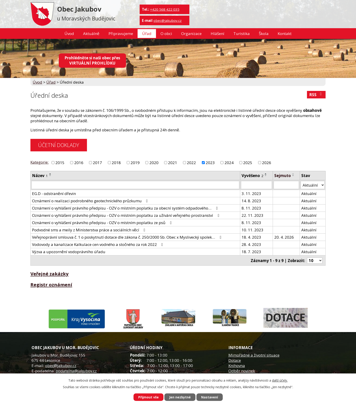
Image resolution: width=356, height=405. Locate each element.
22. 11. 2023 (252, 215)
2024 (229, 162)
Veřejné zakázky (49, 273)
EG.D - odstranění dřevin (54, 193)
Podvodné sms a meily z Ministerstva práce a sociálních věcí (89, 229)
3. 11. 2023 (251, 193)
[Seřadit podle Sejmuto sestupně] (293, 176)
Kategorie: (39, 162)
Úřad (146, 33)
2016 (78, 162)
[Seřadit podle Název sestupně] (50, 176)
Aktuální (308, 193)
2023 (210, 162)
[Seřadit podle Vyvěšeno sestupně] (265, 176)
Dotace (234, 360)
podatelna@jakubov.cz (76, 370)
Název (40, 175)
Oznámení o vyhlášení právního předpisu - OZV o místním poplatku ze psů (102, 222)
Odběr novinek (241, 370)
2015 (59, 162)
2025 (247, 162)
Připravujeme (121, 33)
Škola (264, 33)
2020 (153, 162)
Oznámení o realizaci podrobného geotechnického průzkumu (90, 200)
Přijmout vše (148, 397)
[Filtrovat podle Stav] (313, 185)
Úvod (69, 33)
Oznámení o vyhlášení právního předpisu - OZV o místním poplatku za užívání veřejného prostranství (126, 215)
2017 (97, 162)
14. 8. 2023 (251, 200)
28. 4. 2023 (251, 244)
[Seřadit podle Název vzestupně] (50, 174)
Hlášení (217, 33)
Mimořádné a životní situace (253, 355)
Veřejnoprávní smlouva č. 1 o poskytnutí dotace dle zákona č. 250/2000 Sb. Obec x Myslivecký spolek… (127, 237)
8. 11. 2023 (251, 208)
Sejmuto (282, 175)
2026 (266, 162)
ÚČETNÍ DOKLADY (58, 145)
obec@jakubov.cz (167, 20)
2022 (191, 162)
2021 (172, 162)
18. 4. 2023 (251, 237)
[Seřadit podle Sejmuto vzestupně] (293, 174)
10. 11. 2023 (252, 229)
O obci (166, 33)
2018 (116, 162)
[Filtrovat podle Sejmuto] (286, 185)
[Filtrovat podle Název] (135, 185)
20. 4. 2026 (284, 237)
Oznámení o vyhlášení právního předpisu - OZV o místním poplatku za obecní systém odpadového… (125, 208)
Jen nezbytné (180, 397)
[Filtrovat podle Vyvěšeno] (256, 185)
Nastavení (209, 397)
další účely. (280, 380)
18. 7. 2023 (251, 251)
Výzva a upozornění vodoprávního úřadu (68, 251)
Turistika (241, 33)
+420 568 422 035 (164, 9)
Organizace (191, 33)
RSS (316, 94)
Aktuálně (91, 33)
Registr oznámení (51, 284)
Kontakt (285, 33)
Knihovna (236, 365)
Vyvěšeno (252, 175)
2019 (135, 162)
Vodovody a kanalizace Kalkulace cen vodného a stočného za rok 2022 (98, 244)
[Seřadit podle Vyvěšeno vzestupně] (265, 174)
